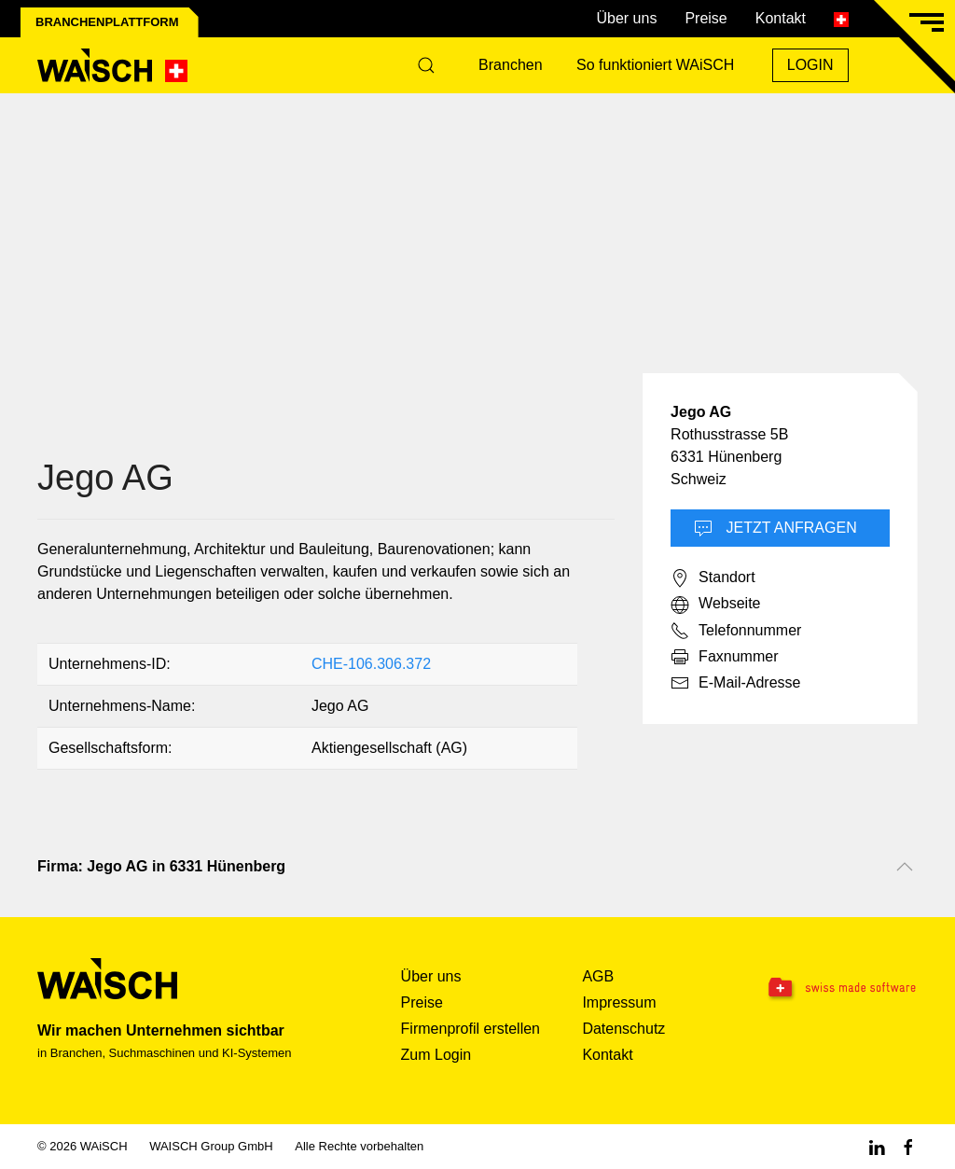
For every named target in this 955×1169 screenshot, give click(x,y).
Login (810, 65)
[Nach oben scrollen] (905, 866)
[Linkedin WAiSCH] (876, 1146)
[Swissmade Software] (841, 989)
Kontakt (780, 18)
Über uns (626, 18)
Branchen (510, 65)
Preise (706, 18)
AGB (598, 976)
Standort (712, 578)
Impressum (619, 1002)
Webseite (715, 604)
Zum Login (436, 1055)
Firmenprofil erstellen (470, 1029)
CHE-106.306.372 (371, 664)
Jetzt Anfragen (775, 529)
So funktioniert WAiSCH (655, 65)
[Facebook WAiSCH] (908, 1146)
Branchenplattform (107, 22)
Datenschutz (623, 1029)
